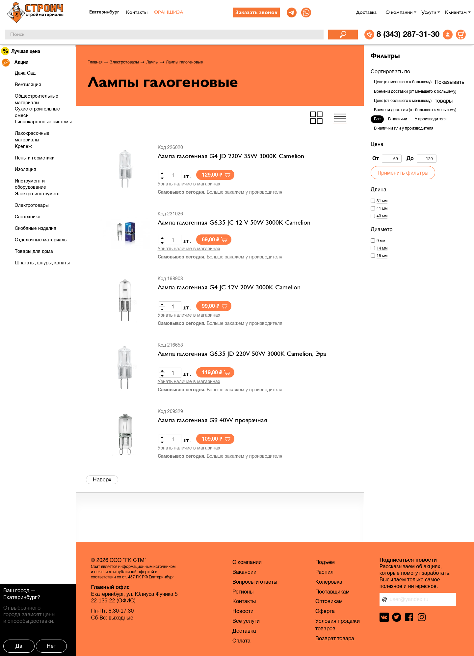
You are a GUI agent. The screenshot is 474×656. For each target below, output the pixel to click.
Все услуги (246, 621)
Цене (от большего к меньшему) (403, 100)
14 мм (382, 248)
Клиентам (456, 12)
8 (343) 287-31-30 (408, 33)
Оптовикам (329, 601)
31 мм (382, 201)
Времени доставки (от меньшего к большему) (415, 91)
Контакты (136, 12)
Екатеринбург (20, 597)
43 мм (382, 216)
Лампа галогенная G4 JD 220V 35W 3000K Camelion (231, 156)
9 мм (381, 240)
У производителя (430, 119)
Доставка (366, 12)
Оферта (325, 611)
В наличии (397, 119)
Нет (51, 646)
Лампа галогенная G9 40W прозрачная (212, 420)
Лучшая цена (21, 51)
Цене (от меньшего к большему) (403, 82)
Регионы (242, 592)
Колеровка (328, 582)
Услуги (428, 12)
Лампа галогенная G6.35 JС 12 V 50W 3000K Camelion (234, 223)
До (421, 159)
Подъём (325, 562)
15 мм (382, 256)
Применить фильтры (403, 173)
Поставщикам (332, 592)
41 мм (382, 208)
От (387, 159)
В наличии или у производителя (403, 128)
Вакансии (244, 572)
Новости (242, 611)
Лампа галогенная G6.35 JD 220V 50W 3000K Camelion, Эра (242, 354)
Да (18, 646)
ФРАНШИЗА (168, 12)
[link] (292, 12)
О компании (398, 12)
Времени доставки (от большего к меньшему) (415, 110)
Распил (324, 572)
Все (377, 119)
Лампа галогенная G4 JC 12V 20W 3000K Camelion (229, 287)
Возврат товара (334, 638)
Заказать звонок (256, 12)
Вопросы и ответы (254, 582)
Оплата (241, 641)
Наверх (102, 479)
